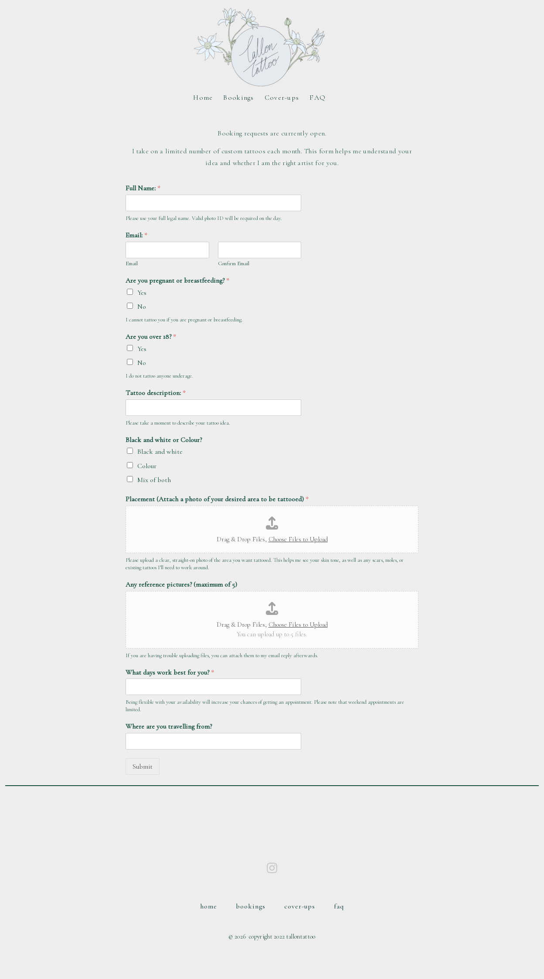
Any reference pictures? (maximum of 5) (181, 584)
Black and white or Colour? (164, 439)
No (141, 306)
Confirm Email (233, 263)
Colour (146, 466)
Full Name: (143, 188)
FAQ (317, 97)
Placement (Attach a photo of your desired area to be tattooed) (217, 499)
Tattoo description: (156, 392)
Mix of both (154, 480)
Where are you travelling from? (169, 726)
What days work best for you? (170, 672)
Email (132, 263)
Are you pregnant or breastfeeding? (177, 280)
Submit (143, 766)
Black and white (160, 451)
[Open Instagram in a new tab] (272, 868)
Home (203, 97)
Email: (136, 235)
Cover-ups (282, 97)
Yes (141, 292)
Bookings (238, 97)
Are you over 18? (151, 336)
